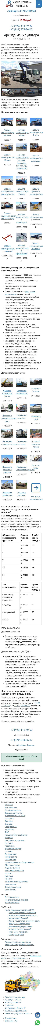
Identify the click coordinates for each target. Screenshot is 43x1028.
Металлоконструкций (14, 840)
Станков (8, 824)
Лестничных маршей (14, 870)
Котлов (8, 873)
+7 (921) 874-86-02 (21, 29)
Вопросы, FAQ (11, 1021)
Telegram (31, 745)
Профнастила (11, 857)
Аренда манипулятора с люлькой (36, 217)
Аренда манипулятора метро (18, 942)
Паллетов (9, 818)
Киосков (8, 879)
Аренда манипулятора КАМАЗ (22, 191)
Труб (7, 832)
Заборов (8, 837)
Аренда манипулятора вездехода (36, 158)
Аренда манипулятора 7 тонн (36, 132)
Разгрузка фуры (12, 897)
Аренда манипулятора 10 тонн (7, 157)
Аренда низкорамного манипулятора (7, 191)
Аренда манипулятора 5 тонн (22, 133)
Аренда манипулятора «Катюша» (36, 246)
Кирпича (9, 876)
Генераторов (10, 884)
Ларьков (8, 821)
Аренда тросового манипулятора (36, 191)
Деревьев (9, 829)
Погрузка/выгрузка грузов (35, 444)
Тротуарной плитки (13, 813)
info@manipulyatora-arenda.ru (18, 1013)
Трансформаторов (13, 848)
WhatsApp (21, 745)
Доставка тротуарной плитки (7, 393)
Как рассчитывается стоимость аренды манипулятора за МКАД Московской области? (23, 915)
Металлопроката (12, 865)
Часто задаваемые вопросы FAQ (19, 910)
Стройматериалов (13, 810)
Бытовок (9, 804)
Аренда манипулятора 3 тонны (7, 133)
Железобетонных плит (15, 815)
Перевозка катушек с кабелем (7, 470)
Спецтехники (11, 826)
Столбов (8, 851)
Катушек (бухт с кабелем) (16, 835)
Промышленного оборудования (19, 862)
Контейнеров (11, 807)
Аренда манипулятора (21, 10)
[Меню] (39, 4)
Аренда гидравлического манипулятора (9, 216)
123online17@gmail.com (15, 1010)
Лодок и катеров (12, 868)
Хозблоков (9, 846)
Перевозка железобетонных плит (8, 418)
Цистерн (8, 843)
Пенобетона (10, 859)
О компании (10, 1018)
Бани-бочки (10, 890)
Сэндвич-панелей (13, 887)
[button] (4, 74)
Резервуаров (10, 854)
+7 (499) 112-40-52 (21, 25)
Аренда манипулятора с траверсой (7, 248)
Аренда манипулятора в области (19, 944)
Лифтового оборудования (16, 881)
